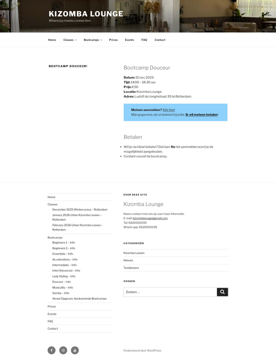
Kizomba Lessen (133, 253)
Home (52, 39)
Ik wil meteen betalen (202, 115)
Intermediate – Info (64, 265)
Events (129, 39)
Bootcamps (93, 39)
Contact (160, 39)
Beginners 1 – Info (63, 242)
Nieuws (128, 260)
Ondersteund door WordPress (142, 350)
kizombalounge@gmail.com (150, 218)
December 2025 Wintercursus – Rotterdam (79, 209)
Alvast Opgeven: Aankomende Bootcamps (79, 298)
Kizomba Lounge (86, 13)
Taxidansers (131, 267)
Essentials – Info (62, 253)
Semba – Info (60, 293)
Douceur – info (61, 281)
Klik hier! (169, 110)
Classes (70, 39)
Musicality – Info (62, 287)
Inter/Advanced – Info (66, 270)
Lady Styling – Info (63, 276)
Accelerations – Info (64, 259)
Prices (113, 39)
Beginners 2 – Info (63, 248)
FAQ (144, 39)
